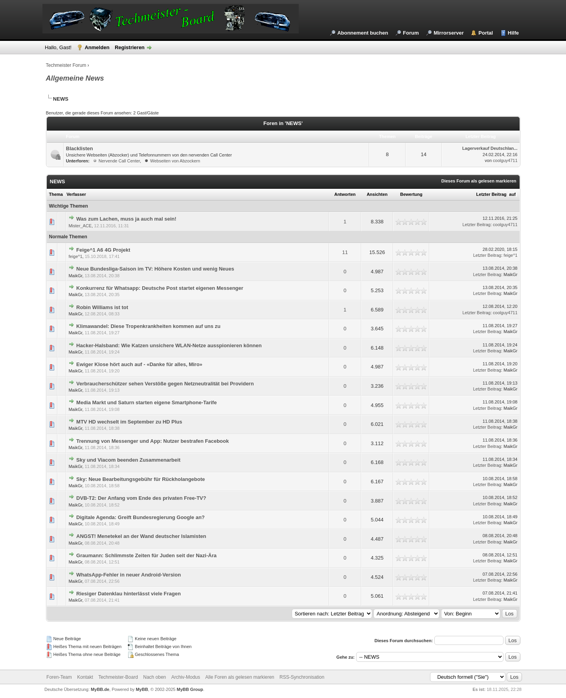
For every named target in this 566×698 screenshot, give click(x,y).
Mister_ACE (80, 225)
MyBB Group (190, 689)
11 (344, 252)
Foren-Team (59, 677)
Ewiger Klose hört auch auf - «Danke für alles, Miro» (139, 364)
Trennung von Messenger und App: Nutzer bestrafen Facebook (152, 441)
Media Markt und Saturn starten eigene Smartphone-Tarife (146, 402)
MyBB (142, 689)
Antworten (344, 194)
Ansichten (377, 194)
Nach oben (154, 677)
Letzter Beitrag (491, 194)
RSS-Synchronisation (301, 677)
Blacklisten (79, 148)
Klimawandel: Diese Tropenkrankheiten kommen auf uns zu (148, 326)
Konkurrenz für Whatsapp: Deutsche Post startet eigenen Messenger (159, 288)
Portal (485, 33)
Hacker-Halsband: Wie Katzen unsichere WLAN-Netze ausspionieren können (169, 345)
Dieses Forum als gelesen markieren (478, 181)
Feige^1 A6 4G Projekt (103, 250)
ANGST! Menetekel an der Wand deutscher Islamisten (141, 536)
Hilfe (513, 33)
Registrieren (130, 47)
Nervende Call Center (119, 160)
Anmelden (97, 47)
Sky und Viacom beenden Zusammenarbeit (128, 460)
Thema (56, 194)
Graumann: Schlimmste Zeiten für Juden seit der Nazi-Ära (146, 555)
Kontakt (85, 677)
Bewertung (411, 194)
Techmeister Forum (66, 65)
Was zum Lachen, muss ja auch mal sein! (126, 219)
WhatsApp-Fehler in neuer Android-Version (128, 575)
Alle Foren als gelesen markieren (239, 677)
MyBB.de (100, 689)
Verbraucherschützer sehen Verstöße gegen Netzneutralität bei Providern (165, 384)
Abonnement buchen (362, 33)
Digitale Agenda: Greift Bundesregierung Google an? (140, 517)
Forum (411, 33)
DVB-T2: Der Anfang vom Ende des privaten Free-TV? (141, 498)
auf (512, 194)
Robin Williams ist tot (102, 307)
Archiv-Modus (185, 677)
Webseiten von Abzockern (175, 160)
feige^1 (75, 256)
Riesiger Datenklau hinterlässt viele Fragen (128, 594)
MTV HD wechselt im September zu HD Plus (129, 422)
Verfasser (76, 194)
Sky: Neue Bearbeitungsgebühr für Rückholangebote (140, 479)
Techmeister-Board (118, 677)
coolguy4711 (505, 160)
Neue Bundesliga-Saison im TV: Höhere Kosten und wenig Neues (155, 269)
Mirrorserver (449, 33)
